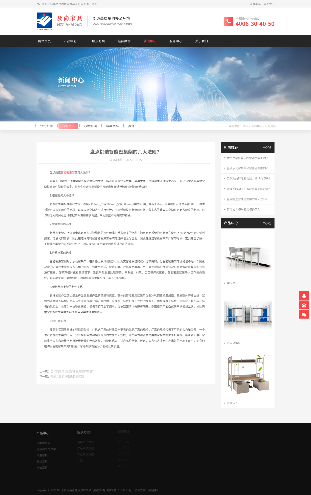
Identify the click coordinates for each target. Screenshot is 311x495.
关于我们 (201, 41)
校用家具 (42, 454)
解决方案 (98, 41)
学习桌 (229, 283)
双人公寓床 (232, 343)
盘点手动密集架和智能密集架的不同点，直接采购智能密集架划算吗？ (249, 158)
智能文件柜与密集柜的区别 (67, 378)
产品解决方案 (85, 447)
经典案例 (124, 41)
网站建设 (153, 491)
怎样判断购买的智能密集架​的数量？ (73, 373)
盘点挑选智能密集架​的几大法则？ (248, 199)
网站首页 (44, 41)
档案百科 (111, 125)
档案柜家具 (43, 441)
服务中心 (175, 41)
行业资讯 (67, 125)
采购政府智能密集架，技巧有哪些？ (249, 178)
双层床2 (230, 403)
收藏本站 (255, 4)
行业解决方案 (85, 453)
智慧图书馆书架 (46, 448)
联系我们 (269, 4)
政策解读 (89, 125)
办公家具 (42, 466)
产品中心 (70, 41)
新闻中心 (150, 41)
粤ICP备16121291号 (119, 491)
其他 (130, 125)
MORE (267, 147)
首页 (247, 126)
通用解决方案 (85, 441)
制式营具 (42, 460)
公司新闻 (45, 125)
